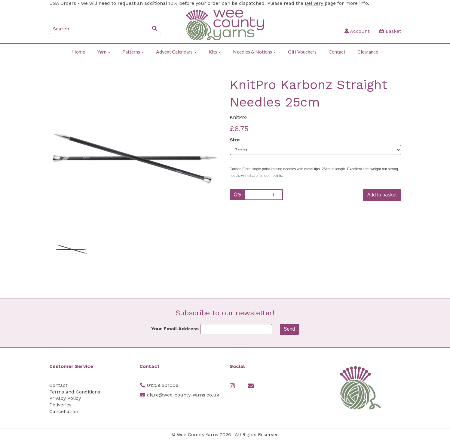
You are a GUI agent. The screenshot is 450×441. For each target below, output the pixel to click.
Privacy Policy (65, 398)
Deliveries (60, 405)
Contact (337, 51)
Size (235, 140)
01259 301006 (162, 385)
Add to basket (382, 194)
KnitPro (238, 117)
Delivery (315, 3)
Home (78, 51)
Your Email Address (175, 329)
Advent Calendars (176, 51)
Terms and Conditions (74, 392)
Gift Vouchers (302, 51)
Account (356, 31)
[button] (65, 188)
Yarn (103, 51)
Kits (215, 51)
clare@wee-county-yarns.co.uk (183, 395)
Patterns (133, 51)
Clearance (367, 51)
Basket (390, 31)
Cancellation (63, 411)
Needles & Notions (254, 51)
